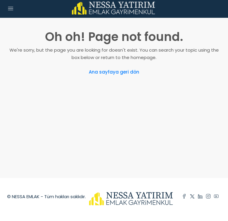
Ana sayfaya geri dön (114, 72)
